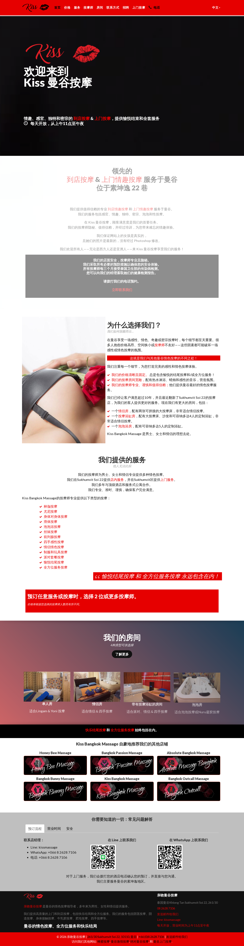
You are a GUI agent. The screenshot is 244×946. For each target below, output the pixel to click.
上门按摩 (138, 7)
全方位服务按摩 (55, 567)
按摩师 (88, 7)
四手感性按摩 (54, 542)
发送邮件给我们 (167, 914)
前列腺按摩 (52, 537)
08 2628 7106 (166, 908)
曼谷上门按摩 (162, 941)
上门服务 (167, 479)
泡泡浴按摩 (52, 527)
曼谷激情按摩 (120, 941)
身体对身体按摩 (55, 516)
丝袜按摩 (50, 532)
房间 (100, 7)
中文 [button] (216, 7)
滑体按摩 (50, 521)
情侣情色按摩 (54, 547)
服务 (77, 7)
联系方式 (112, 7)
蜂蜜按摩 (103, 941)
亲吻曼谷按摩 (33, 906)
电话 (154, 7)
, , (112, 937)
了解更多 (122, 654)
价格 (67, 7)
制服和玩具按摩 (55, 552)
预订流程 (35, 829)
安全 (69, 828)
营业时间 (54, 828)
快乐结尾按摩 (95, 730)
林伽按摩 (50, 506)
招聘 (126, 7)
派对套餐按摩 (54, 557)
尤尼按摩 (50, 511)
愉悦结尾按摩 (54, 562)
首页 (57, 7)
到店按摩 (81, 118)
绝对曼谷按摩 (139, 941)
